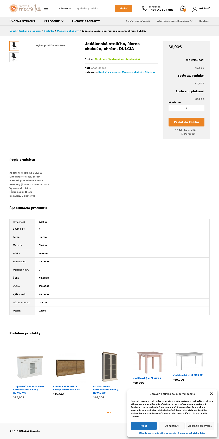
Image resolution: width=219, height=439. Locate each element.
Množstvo (175, 102)
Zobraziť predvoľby (200, 425)
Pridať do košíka (186, 122)
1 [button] (108, 412)
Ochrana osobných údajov (191, 433)
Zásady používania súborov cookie (157, 433)
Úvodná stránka (22, 21)
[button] (212, 394)
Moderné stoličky (133, 72)
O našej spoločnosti (137, 21)
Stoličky (150, 72)
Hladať (123, 8)
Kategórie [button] (52, 21)
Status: (89, 59)
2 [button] (111, 412)
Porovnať (189, 133)
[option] (29, 374)
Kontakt (204, 21)
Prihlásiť (201, 8)
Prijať (143, 425)
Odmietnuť (171, 425)
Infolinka (154, 6)
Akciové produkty (86, 21)
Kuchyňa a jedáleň (109, 72)
